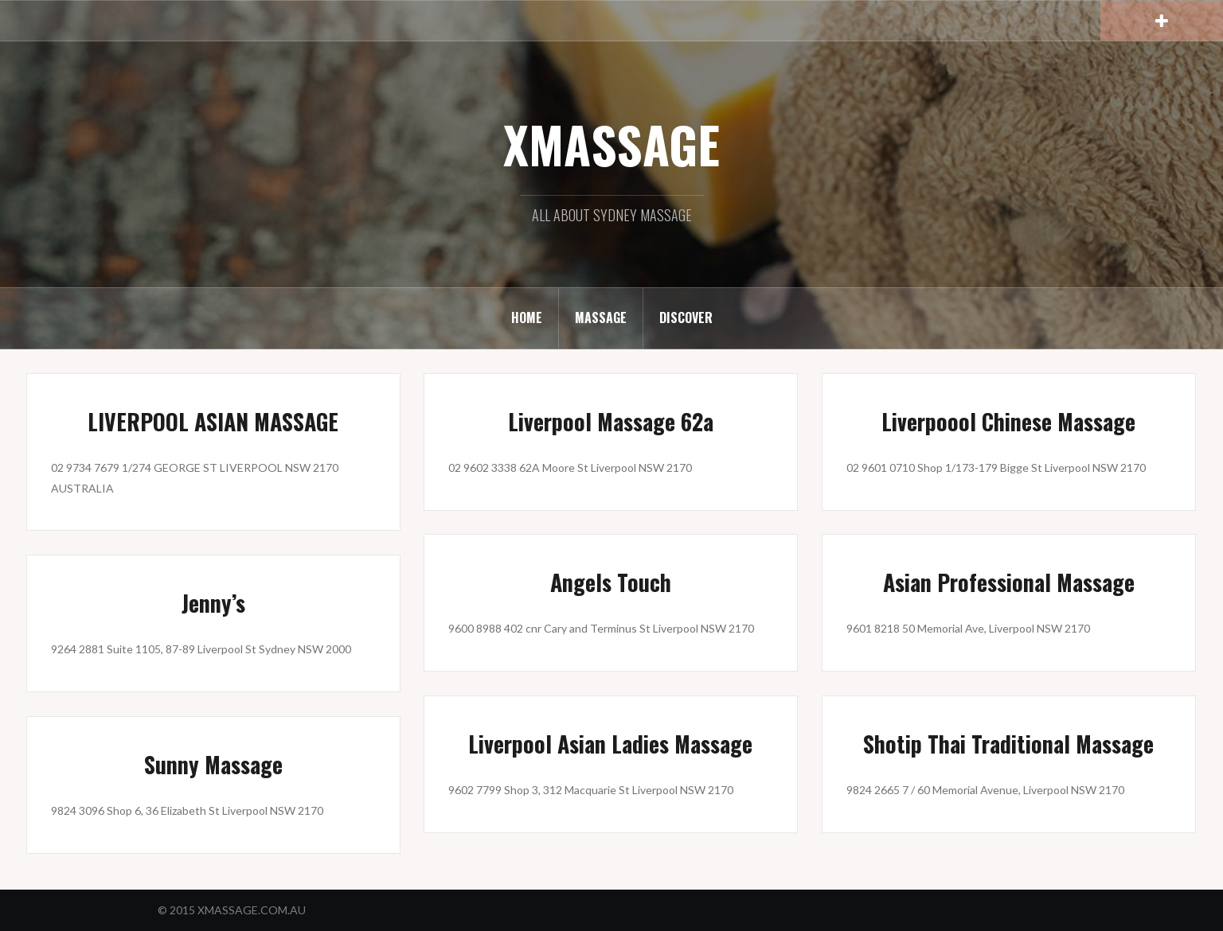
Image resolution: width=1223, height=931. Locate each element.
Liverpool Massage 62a (610, 421)
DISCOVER (686, 317)
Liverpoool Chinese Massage (1008, 421)
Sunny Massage (213, 764)
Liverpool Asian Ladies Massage (610, 743)
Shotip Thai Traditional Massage (1008, 743)
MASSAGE (601, 317)
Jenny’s (213, 602)
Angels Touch (610, 582)
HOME (526, 317)
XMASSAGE (611, 144)
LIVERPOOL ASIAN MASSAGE (213, 421)
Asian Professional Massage (1009, 582)
